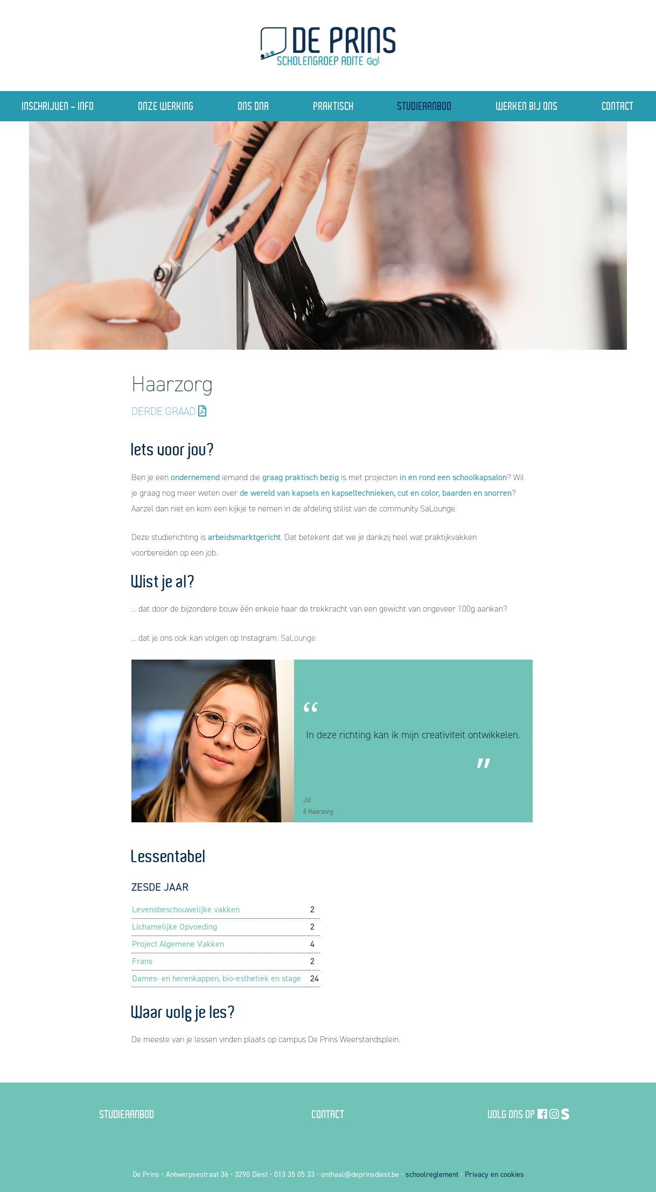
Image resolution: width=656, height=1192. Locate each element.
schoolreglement (432, 1174)
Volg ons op (511, 1113)
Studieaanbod (424, 106)
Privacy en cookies (494, 1174)
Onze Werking (166, 106)
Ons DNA (253, 106)
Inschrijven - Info (58, 106)
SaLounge (298, 637)
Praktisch (333, 106)
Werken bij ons (527, 106)
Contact (328, 1113)
